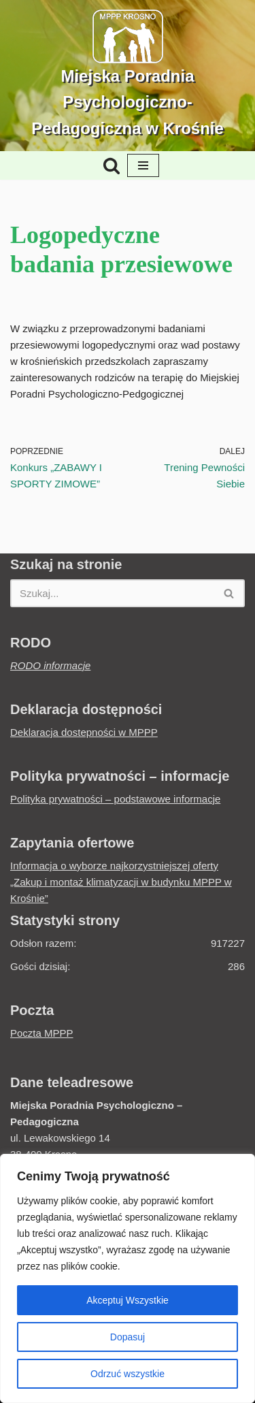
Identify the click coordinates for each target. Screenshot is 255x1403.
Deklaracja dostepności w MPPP (84, 732)
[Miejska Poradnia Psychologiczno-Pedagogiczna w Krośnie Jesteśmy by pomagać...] (127, 76)
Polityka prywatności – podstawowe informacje (115, 799)
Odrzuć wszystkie (127, 1373)
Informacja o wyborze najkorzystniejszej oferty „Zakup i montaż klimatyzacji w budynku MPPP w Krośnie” (121, 882)
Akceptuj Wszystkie (127, 1300)
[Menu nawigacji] (143, 165)
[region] (127, 1278)
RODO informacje (50, 665)
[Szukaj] (111, 165)
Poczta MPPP (41, 1033)
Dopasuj (127, 1337)
